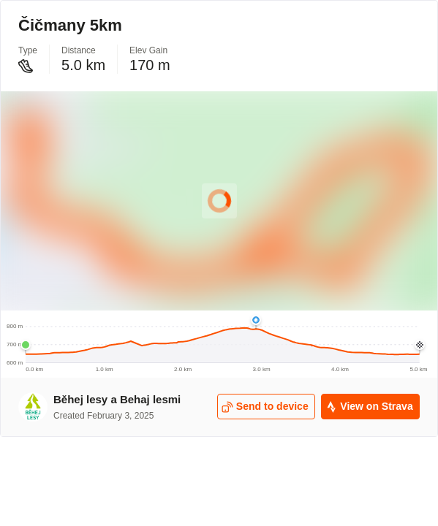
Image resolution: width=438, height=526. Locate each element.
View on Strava (368, 406)
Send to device (265, 406)
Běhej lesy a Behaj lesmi (117, 399)
